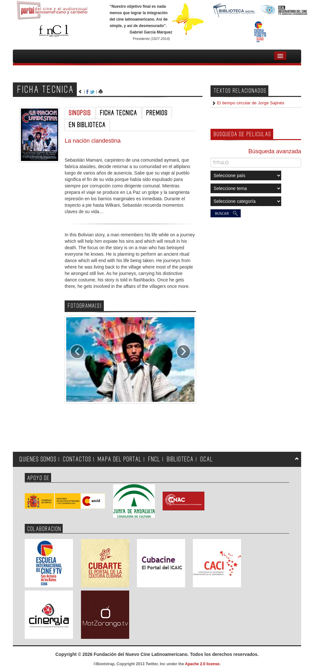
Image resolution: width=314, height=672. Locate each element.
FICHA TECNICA (118, 113)
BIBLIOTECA (180, 459)
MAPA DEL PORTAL (120, 459)
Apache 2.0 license (202, 664)
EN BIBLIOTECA (87, 124)
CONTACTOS (77, 459)
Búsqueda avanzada (274, 151)
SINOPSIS (80, 113)
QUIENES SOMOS (38, 459)
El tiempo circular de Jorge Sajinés (250, 102)
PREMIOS (157, 113)
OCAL (206, 459)
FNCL (154, 459)
